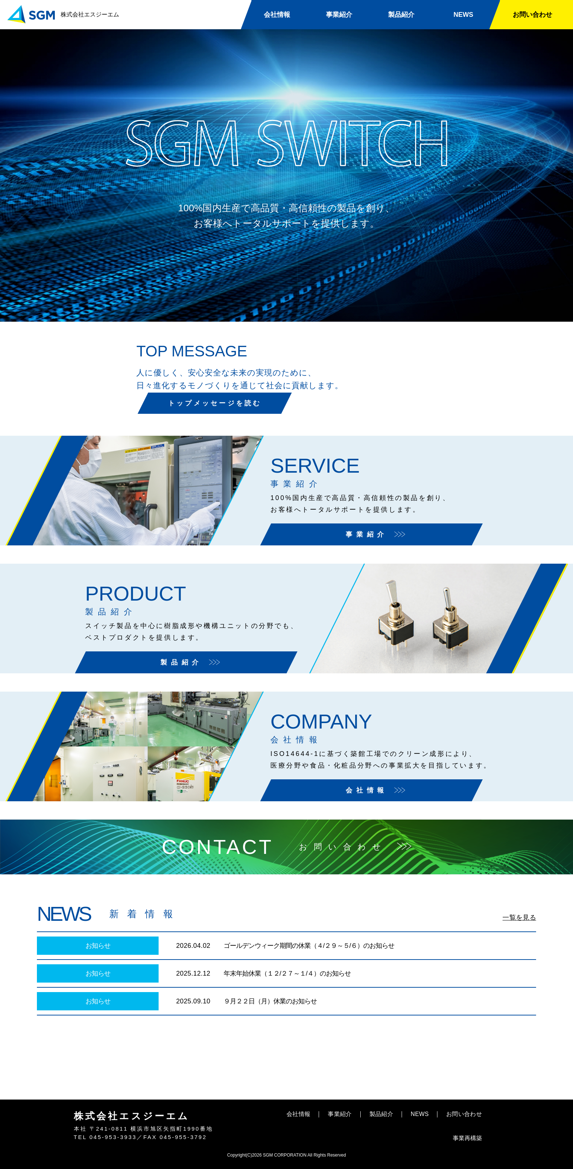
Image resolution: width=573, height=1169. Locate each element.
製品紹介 (401, 14)
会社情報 (277, 14)
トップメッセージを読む (389, 388)
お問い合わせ (532, 14)
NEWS (463, 14)
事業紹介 (339, 14)
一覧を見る (519, 917)
